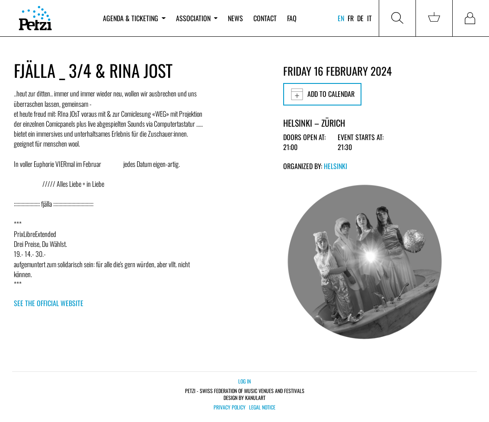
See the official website (48, 303)
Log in (244, 381)
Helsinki (335, 166)
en (341, 18)
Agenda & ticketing (134, 18)
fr (351, 18)
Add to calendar (322, 94)
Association (196, 18)
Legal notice (262, 407)
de (360, 18)
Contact (265, 18)
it (369, 18)
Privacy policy (230, 407)
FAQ (292, 18)
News (235, 18)
